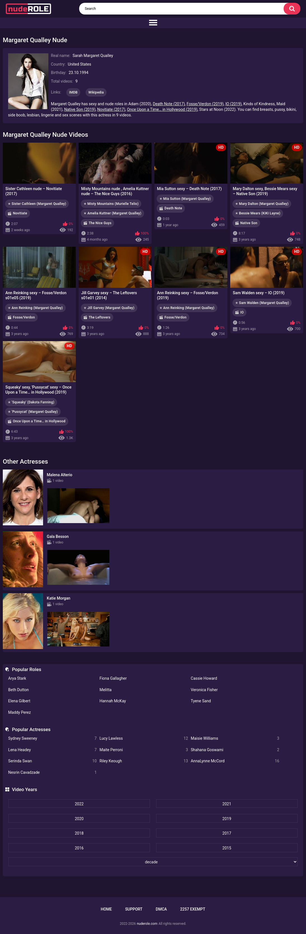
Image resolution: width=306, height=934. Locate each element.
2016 (79, 848)
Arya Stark (17, 678)
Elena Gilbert (19, 701)
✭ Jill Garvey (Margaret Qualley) (109, 308)
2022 (79, 804)
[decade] (153, 861)
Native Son (248, 223)
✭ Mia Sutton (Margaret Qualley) (185, 199)
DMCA (161, 909)
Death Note (173, 208)
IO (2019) (233, 104)
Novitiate (20, 213)
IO (242, 312)
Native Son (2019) (79, 109)
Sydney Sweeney (52, 738)
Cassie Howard (204, 678)
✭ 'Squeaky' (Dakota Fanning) (31, 402)
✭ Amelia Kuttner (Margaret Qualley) (112, 213)
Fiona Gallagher (113, 678)
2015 (226, 848)
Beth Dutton (18, 690)
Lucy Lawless (144, 738)
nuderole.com (147, 924)
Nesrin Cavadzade (52, 772)
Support (133, 909)
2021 (226, 804)
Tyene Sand (201, 701)
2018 (79, 833)
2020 (79, 818)
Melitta (106, 690)
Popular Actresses (31, 729)
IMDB (73, 92)
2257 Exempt (192, 909)
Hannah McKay (113, 701)
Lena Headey (52, 750)
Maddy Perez (19, 712)
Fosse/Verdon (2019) (205, 104)
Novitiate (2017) (111, 109)
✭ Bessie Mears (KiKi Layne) (257, 213)
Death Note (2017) (169, 104)
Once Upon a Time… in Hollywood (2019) (162, 109)
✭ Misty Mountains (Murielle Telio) (111, 204)
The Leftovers (99, 317)
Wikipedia (96, 92)
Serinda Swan (52, 761)
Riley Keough (144, 761)
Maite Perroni (144, 750)
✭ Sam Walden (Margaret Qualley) (262, 303)
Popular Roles (26, 669)
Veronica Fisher (204, 690)
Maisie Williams (235, 738)
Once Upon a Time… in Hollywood (39, 421)
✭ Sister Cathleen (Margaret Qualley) (37, 204)
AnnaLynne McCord (235, 761)
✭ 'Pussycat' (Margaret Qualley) (33, 412)
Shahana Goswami (235, 750)
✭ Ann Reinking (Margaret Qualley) (35, 308)
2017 (226, 833)
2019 (226, 818)
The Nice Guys (100, 223)
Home (106, 909)
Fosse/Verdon (24, 317)
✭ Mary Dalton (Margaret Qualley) (261, 204)
